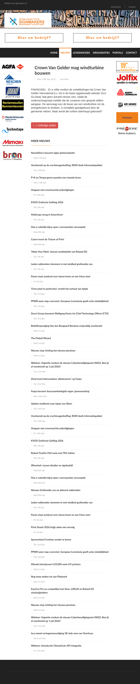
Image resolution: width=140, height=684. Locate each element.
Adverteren (116, 7)
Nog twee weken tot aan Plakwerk (49, 576)
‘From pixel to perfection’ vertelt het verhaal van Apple (59, 288)
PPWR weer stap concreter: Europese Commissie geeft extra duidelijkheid (69, 301)
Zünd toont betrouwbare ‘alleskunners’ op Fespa (56, 378)
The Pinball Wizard (41, 338)
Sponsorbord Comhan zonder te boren (51, 539)
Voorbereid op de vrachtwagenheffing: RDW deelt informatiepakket (66, 165)
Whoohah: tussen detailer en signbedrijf (52, 465)
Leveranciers (81, 52)
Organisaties (101, 52)
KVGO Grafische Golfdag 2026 (47, 202)
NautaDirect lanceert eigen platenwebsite (53, 152)
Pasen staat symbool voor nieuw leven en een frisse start (60, 276)
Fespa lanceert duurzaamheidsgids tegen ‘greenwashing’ (60, 391)
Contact (132, 7)
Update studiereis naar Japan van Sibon (51, 403)
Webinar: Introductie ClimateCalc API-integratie (56, 645)
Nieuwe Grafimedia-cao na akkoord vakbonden (55, 490)
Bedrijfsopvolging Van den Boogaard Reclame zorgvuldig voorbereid (66, 325)
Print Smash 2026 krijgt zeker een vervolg (53, 527)
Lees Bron (64, 79)
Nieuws (65, 52)
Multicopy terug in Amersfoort (47, 214)
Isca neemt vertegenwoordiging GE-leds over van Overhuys (62, 633)
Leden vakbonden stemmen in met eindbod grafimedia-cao (62, 264)
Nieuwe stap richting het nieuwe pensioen (53, 350)
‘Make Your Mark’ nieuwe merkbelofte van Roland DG (59, 251)
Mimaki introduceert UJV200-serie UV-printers (56, 564)
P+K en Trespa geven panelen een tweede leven (56, 177)
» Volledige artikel (44, 125)
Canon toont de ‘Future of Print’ (47, 239)
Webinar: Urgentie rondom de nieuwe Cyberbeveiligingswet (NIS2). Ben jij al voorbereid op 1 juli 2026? (70, 364)
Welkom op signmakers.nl (15, 3)
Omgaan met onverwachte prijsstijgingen (52, 189)
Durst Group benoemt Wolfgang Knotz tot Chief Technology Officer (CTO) (69, 313)
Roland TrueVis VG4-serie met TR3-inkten (53, 453)
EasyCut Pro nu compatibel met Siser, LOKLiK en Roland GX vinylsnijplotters (62, 591)
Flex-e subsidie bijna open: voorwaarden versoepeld (58, 227)
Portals (118, 52)
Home (54, 52)
